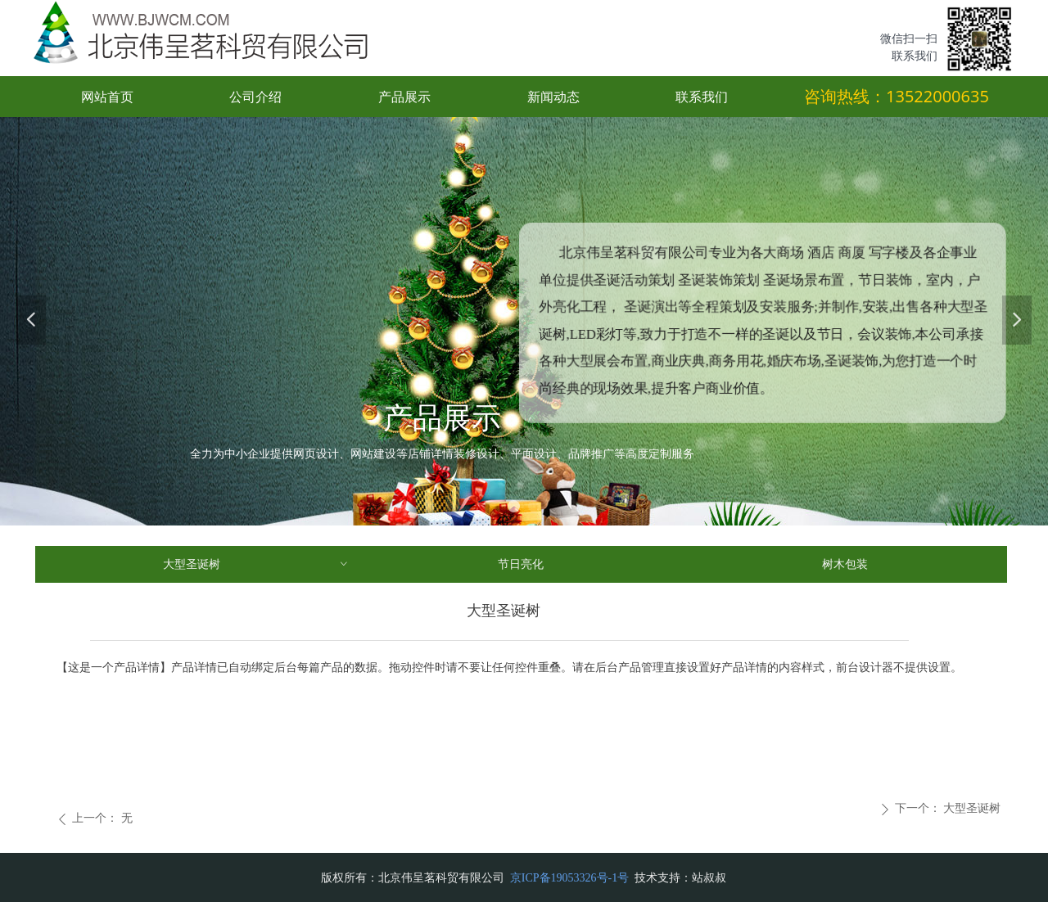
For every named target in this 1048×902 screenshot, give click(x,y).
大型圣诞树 (256, 564)
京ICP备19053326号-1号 (571, 878)
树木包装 (845, 564)
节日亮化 (521, 564)
